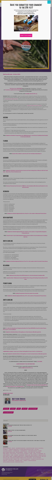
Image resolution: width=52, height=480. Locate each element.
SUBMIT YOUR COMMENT (26, 35)
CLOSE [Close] (49, 2)
